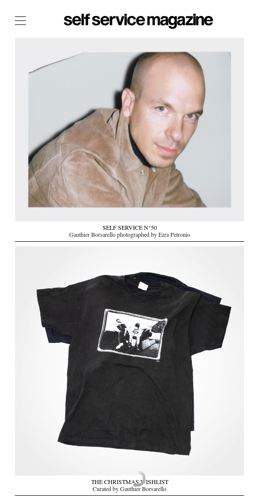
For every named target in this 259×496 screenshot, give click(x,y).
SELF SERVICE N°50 (130, 229)
